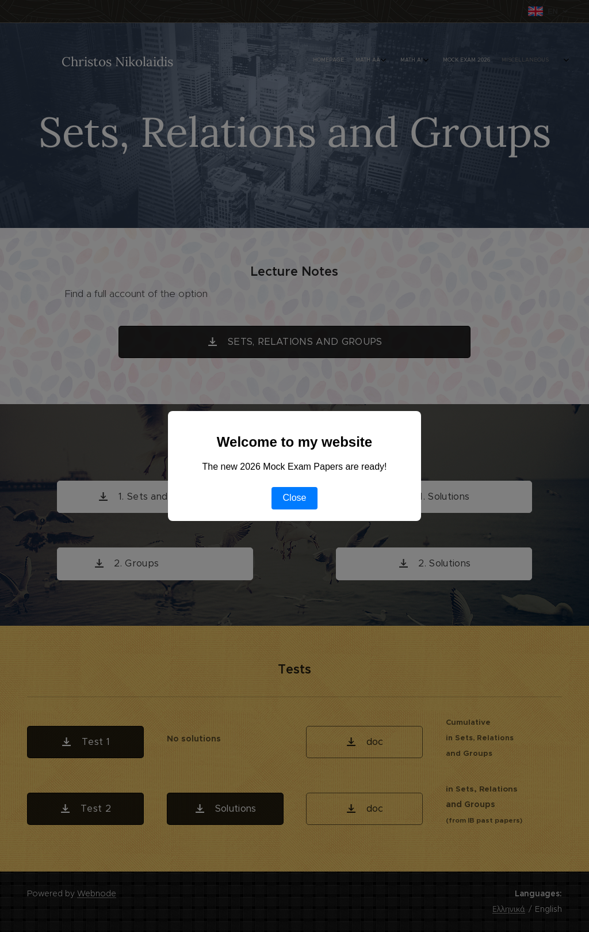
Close (295, 498)
